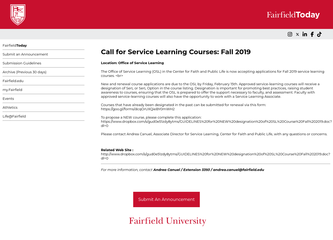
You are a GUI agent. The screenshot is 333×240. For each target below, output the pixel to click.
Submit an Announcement (25, 54)
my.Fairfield (12, 90)
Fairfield (15, 45)
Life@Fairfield (14, 116)
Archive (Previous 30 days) (24, 72)
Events (8, 98)
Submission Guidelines (22, 63)
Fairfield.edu (13, 81)
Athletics (10, 107)
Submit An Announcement (166, 199)
